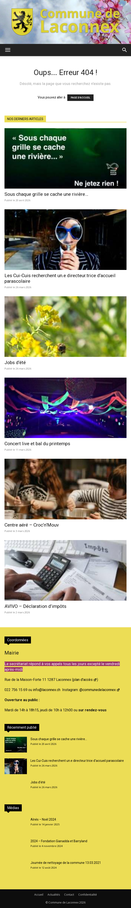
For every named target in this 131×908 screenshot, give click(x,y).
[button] (7, 50)
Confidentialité (87, 895)
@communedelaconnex (99, 690)
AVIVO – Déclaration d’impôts (35, 606)
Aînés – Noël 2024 (43, 819)
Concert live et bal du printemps (37, 443)
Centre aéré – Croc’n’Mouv (31, 525)
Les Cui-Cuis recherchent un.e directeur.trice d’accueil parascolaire (77, 760)
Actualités (54, 895)
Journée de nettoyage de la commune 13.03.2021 (66, 863)
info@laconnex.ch (46, 690)
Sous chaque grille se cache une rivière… (46, 194)
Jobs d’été (15, 362)
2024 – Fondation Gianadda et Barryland (59, 841)
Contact (69, 895)
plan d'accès (85, 680)
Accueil (38, 895)
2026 (82, 902)
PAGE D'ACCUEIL (80, 97)
